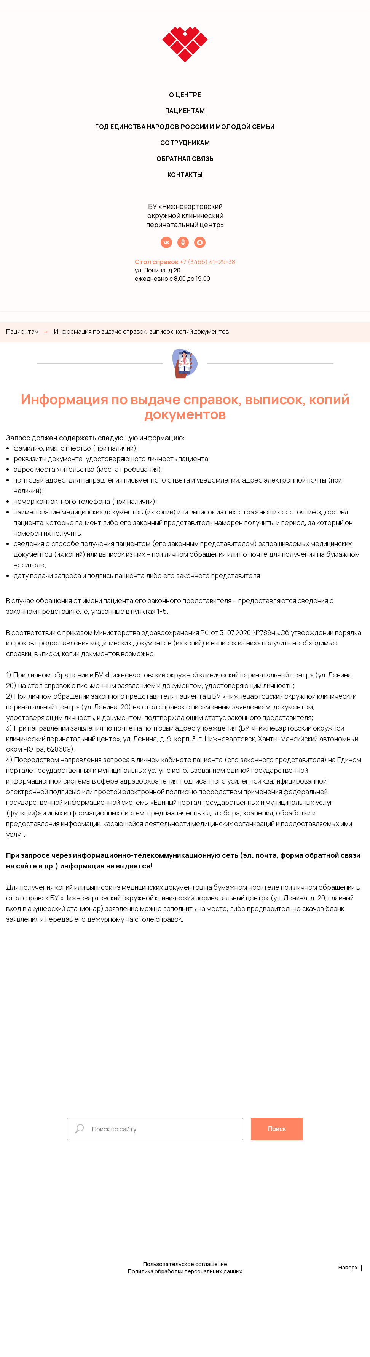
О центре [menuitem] (185, 95)
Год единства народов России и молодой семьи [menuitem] (185, 127)
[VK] (166, 246)
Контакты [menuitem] (185, 174)
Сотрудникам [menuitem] (185, 143)
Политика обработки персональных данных (185, 1271)
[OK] (183, 246)
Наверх (350, 1267)
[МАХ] (200, 246)
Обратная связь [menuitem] (185, 158)
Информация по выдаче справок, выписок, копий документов (141, 331)
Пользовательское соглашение (185, 1264)
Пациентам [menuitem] (185, 111)
